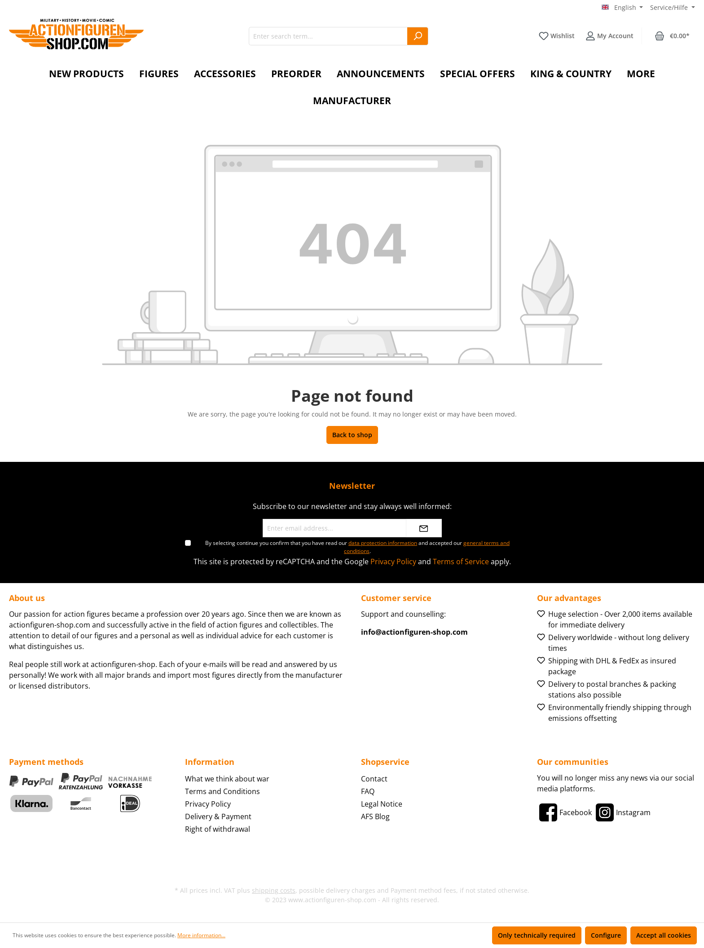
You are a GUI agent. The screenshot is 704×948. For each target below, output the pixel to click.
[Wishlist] (556, 35)
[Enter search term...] (328, 36)
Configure (606, 935)
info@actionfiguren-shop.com (414, 632)
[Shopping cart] (672, 35)
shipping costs (273, 890)
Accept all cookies (663, 935)
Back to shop (352, 434)
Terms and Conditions (222, 791)
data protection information (382, 543)
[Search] (417, 36)
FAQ (367, 791)
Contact (374, 779)
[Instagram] (622, 812)
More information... (201, 935)
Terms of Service (461, 561)
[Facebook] (564, 812)
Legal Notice (381, 804)
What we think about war (227, 779)
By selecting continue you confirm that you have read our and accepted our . (357, 547)
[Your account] (609, 35)
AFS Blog (375, 816)
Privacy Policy (393, 561)
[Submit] (424, 528)
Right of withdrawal (217, 829)
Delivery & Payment (218, 816)
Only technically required (537, 935)
